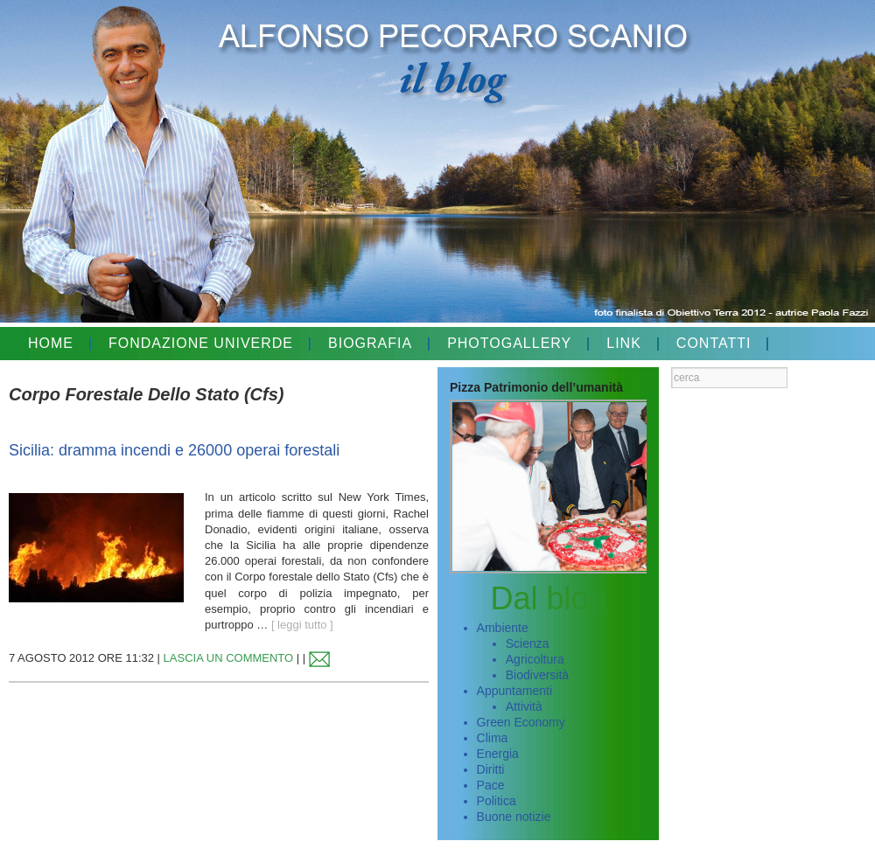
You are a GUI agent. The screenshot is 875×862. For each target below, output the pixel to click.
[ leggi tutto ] (302, 624)
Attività (524, 706)
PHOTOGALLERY (509, 343)
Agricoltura (535, 659)
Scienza (528, 643)
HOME (51, 343)
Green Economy (521, 722)
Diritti (491, 769)
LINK (623, 343)
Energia (498, 754)
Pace (491, 785)
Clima (492, 738)
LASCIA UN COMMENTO (229, 657)
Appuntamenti (514, 691)
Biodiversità (537, 675)
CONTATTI (714, 343)
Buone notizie (514, 817)
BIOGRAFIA (370, 343)
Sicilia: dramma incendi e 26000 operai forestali (174, 450)
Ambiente (502, 628)
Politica (496, 801)
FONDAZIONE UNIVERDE (200, 343)
